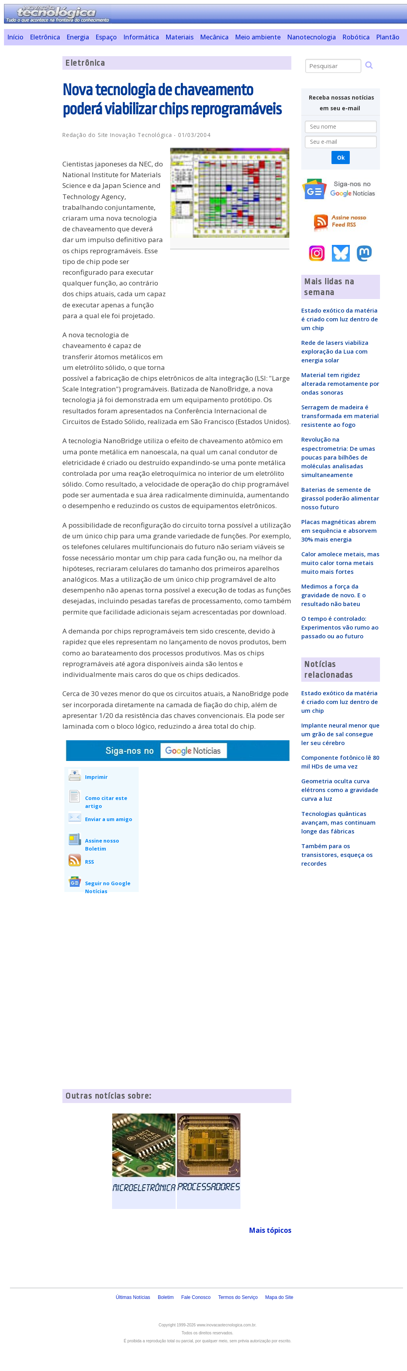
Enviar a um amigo (108, 819)
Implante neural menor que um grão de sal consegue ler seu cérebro (340, 734)
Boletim (166, 1297)
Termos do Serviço (238, 1297)
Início (15, 37)
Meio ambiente (258, 37)
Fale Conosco (196, 1297)
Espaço (106, 37)
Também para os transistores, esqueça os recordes (337, 854)
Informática (141, 37)
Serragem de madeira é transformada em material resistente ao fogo (340, 415)
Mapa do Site (279, 1297)
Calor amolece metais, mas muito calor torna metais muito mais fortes (340, 562)
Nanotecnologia (311, 37)
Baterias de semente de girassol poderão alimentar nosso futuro (340, 498)
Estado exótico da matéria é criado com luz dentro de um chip (339, 319)
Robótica (356, 37)
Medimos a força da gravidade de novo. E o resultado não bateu (333, 595)
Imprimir (96, 776)
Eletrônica (45, 37)
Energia (77, 37)
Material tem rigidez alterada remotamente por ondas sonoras (340, 383)
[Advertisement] (30, 175)
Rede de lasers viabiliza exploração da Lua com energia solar (334, 351)
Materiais (179, 37)
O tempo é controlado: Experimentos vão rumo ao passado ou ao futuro (339, 627)
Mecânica (214, 37)
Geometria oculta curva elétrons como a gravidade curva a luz (339, 789)
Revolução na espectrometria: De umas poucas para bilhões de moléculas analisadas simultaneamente (338, 456)
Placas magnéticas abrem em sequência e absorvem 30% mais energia (339, 530)
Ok (341, 157)
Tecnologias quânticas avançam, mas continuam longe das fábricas (338, 822)
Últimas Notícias (133, 1297)
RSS (89, 861)
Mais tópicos (270, 1230)
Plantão (387, 37)
